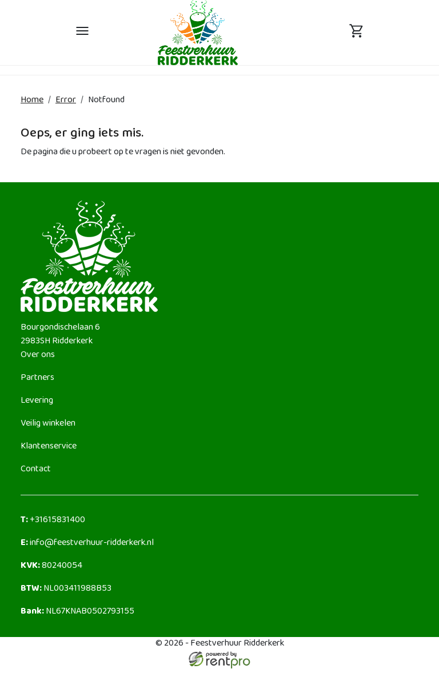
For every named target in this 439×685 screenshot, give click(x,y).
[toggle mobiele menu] (82, 32)
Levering (37, 400)
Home (32, 100)
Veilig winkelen (48, 423)
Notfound (106, 100)
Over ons (38, 355)
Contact (36, 469)
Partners (37, 378)
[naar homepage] (198, 32)
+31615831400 (53, 520)
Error (65, 100)
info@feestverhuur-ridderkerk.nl (87, 543)
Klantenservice (49, 446)
